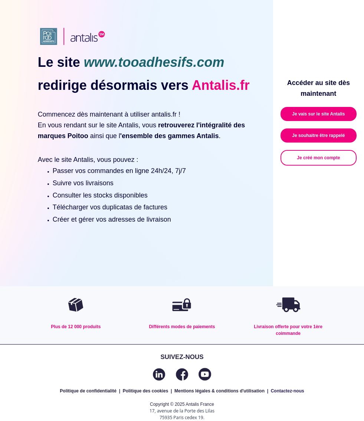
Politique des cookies (145, 391)
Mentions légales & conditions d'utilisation (219, 391)
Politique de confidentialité (88, 391)
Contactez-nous (287, 391)
